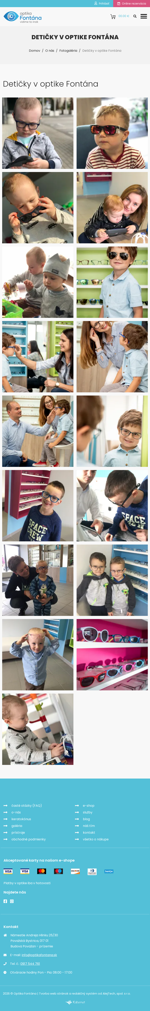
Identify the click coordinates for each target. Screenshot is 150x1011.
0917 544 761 (30, 963)
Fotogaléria (68, 50)
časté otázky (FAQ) (26, 805)
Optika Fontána (26, 791)
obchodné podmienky (28, 839)
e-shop (88, 805)
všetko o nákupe (96, 839)
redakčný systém (84, 993)
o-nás (16, 812)
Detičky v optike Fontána (101, 50)
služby (87, 812)
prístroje (18, 832)
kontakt (89, 832)
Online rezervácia (131, 4)
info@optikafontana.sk (39, 955)
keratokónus (21, 819)
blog (86, 819)
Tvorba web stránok (53, 993)
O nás (49, 50)
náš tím (89, 826)
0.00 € (119, 16)
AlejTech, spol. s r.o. (117, 993)
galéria (16, 826)
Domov (34, 50)
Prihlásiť (101, 4)
